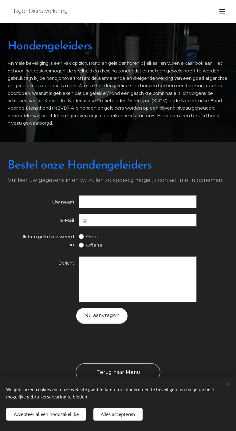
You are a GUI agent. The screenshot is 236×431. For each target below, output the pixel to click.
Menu (222, 11)
